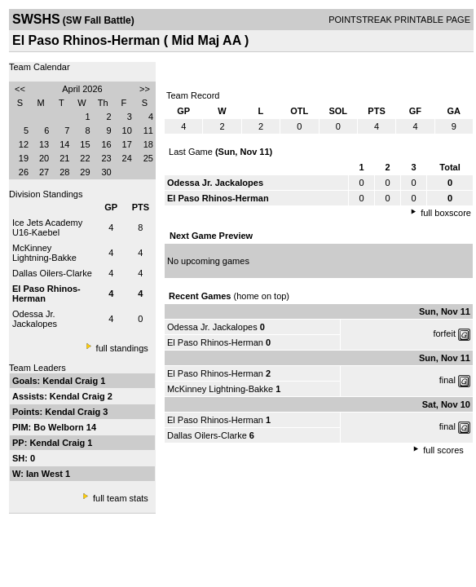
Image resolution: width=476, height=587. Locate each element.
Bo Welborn (59, 427)
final (447, 380)
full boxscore (446, 213)
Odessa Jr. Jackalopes (34, 319)
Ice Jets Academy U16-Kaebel (47, 227)
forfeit (444, 333)
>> (144, 89)
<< (20, 89)
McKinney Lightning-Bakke (44, 253)
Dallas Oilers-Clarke (52, 273)
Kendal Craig (71, 381)
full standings (122, 348)
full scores (443, 450)
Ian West (45, 474)
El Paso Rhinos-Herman (215, 342)
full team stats (120, 498)
